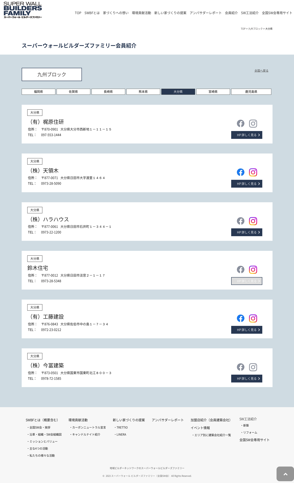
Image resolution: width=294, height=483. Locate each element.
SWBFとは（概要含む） (43, 420)
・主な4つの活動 (37, 448)
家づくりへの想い (116, 12)
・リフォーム (248, 432)
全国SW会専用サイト (277, 12)
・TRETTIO (121, 427)
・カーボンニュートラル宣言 (87, 427)
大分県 (178, 91)
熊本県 (143, 91)
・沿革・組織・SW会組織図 (44, 434)
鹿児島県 (251, 91)
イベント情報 (200, 427)
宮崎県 (213, 91)
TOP (78, 12)
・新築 (244, 425)
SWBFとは (92, 12)
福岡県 (38, 91)
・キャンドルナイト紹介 (84, 434)
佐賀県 (73, 91)
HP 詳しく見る (247, 134)
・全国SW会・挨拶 (38, 427)
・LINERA (120, 434)
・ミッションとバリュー (42, 441)
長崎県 (108, 91)
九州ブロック (51, 74)
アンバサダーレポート (206, 12)
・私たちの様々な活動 (41, 455)
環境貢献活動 (78, 420)
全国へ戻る (261, 70)
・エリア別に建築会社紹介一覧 (211, 435)
